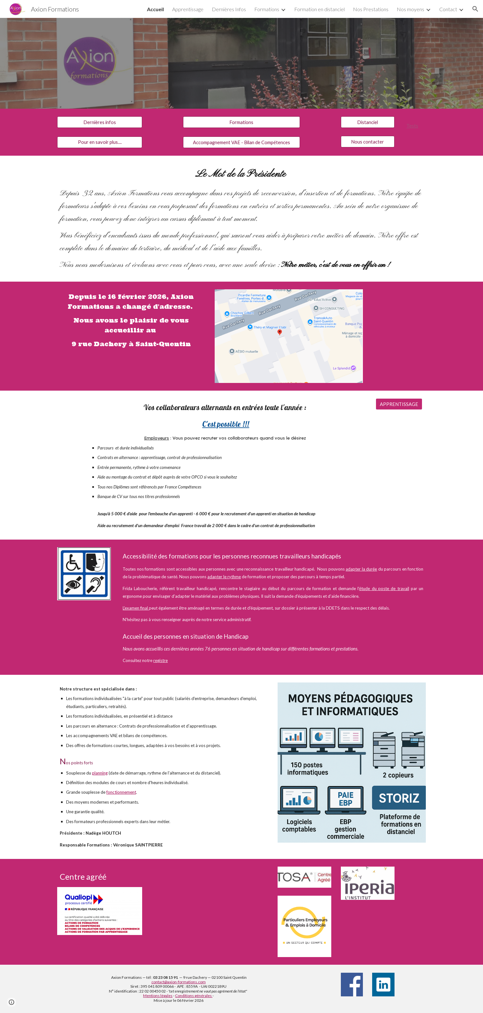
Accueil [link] (155, 9)
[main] (415, 124)
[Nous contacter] (367, 141)
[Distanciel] (367, 122)
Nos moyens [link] (410, 9)
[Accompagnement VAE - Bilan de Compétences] (241, 142)
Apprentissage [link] (187, 9)
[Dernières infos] (99, 122)
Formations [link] (266, 9)
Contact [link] (448, 9)
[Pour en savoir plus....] (99, 142)
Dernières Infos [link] (229, 9)
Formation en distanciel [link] (319, 9)
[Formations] (241, 122)
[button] (475, 9)
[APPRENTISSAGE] (399, 404)
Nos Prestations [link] (370, 9)
